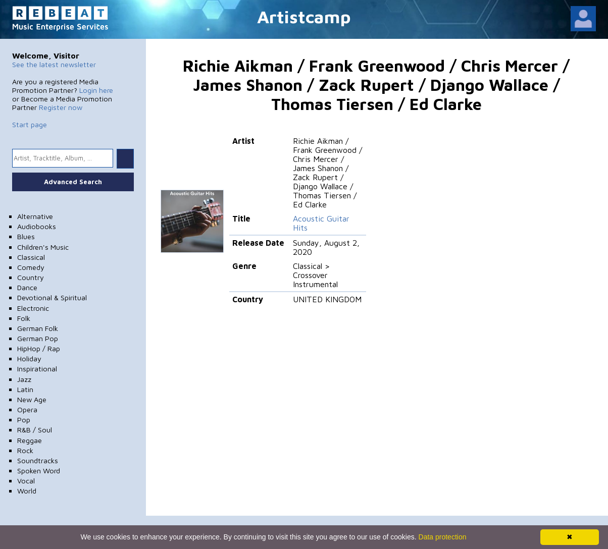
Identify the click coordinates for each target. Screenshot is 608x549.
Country (30, 277)
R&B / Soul (34, 429)
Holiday (29, 358)
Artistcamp (304, 16)
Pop (23, 419)
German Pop (37, 338)
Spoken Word (38, 470)
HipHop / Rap (38, 348)
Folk (23, 318)
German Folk (37, 328)
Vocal (26, 480)
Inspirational (37, 368)
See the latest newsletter (54, 64)
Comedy (30, 267)
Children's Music (43, 247)
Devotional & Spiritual (52, 297)
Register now (60, 107)
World (26, 490)
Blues (26, 236)
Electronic (33, 308)
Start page (29, 124)
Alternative (35, 216)
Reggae (29, 440)
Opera (27, 409)
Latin (25, 389)
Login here (96, 90)
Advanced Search (73, 182)
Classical (31, 257)
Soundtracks (37, 460)
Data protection (443, 537)
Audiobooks (36, 226)
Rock (25, 450)
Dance (27, 287)
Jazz (24, 379)
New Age (31, 399)
